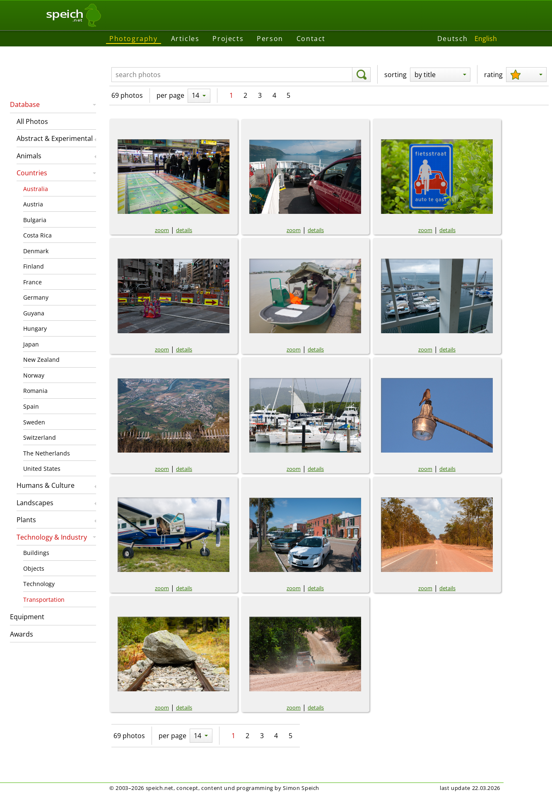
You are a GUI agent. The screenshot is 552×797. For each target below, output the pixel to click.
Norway (33, 375)
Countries (32, 172)
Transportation (44, 599)
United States (41, 468)
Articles (185, 38)
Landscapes (35, 502)
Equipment (27, 616)
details (184, 230)
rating (493, 74)
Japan (31, 344)
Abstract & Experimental (55, 138)
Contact (310, 38)
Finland (33, 266)
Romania (35, 391)
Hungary (35, 328)
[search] (361, 74)
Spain (31, 406)
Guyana (33, 313)
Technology (39, 584)
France (32, 282)
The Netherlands (46, 453)
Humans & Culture (46, 485)
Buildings (36, 553)
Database (25, 104)
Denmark (35, 251)
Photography (133, 38)
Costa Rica (37, 235)
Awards (21, 634)
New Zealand (41, 359)
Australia (35, 189)
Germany (35, 297)
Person (270, 38)
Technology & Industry (52, 537)
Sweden (34, 422)
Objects (33, 568)
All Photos (32, 121)
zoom (162, 230)
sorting (395, 74)
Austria (33, 204)
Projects (227, 38)
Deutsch (452, 38)
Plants (26, 519)
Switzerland (39, 437)
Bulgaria (34, 220)
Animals (29, 155)
